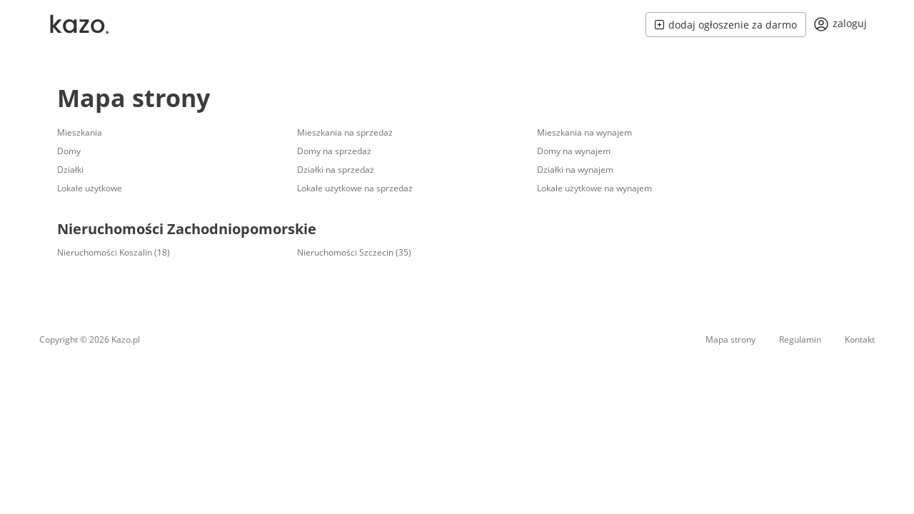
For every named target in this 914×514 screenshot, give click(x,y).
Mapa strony (133, 97)
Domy (69, 151)
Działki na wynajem (575, 169)
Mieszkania (79, 132)
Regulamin (800, 339)
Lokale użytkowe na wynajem (594, 188)
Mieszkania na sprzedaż (345, 132)
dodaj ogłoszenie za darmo (726, 24)
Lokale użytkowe (89, 188)
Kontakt (860, 339)
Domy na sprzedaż (334, 151)
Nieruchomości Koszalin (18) (113, 252)
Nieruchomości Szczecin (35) (354, 252)
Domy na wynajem (574, 151)
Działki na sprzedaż (335, 169)
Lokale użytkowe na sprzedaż (355, 188)
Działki (70, 169)
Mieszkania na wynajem (584, 132)
